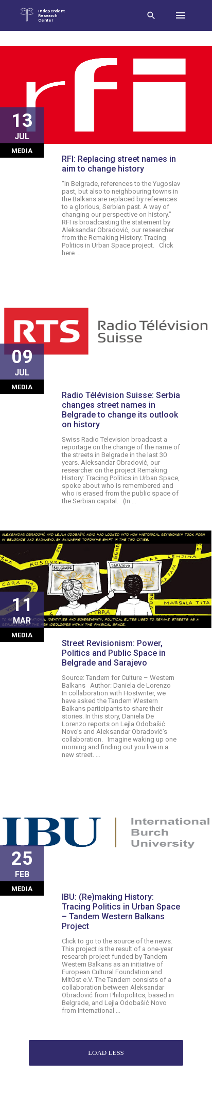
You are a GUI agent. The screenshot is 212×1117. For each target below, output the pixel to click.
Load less (106, 1052)
